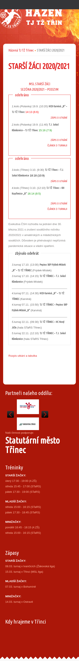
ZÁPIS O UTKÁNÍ (59, 117)
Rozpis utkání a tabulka (22, 355)
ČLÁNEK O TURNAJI (57, 145)
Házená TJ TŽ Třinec (21, 50)
